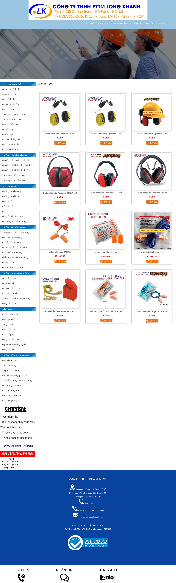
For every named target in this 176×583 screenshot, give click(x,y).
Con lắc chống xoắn (11, 139)
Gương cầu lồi (8, 283)
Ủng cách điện (9, 99)
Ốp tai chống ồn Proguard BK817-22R (60, 193)
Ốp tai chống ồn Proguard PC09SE (106, 134)
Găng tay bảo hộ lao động (14, 247)
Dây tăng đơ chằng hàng (14, 221)
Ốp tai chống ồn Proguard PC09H (60, 134)
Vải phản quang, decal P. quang (17, 380)
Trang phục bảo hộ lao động (15, 232)
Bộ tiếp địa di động (11, 104)
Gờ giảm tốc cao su (11, 288)
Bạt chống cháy (9, 400)
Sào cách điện (9, 94)
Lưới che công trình (11, 395)
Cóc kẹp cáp (8, 206)
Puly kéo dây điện (10, 124)
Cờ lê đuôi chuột (10, 314)
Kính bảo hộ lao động (12, 252)
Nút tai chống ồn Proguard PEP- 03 (106, 311)
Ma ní (4, 211)
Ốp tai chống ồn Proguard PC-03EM (106, 193)
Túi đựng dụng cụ (10, 365)
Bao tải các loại (9, 360)
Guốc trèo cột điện (11, 144)
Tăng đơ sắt (8, 324)
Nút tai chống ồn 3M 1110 (60, 252)
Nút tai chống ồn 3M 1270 (152, 252)
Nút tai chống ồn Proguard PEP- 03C (152, 312)
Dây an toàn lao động (12, 267)
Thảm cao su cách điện (13, 114)
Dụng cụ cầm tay (10, 339)
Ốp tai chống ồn (9, 262)
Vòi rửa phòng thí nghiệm (14, 180)
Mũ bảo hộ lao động (11, 242)
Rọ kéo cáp (7, 134)
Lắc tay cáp (7, 201)
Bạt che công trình (11, 390)
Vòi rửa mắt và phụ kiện (13, 175)
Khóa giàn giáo (9, 319)
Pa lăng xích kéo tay (11, 191)
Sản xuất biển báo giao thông (16, 298)
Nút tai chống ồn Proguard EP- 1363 (60, 311)
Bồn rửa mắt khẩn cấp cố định (16, 165)
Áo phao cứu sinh (10, 370)
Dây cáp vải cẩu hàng (12, 216)
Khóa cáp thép (9, 329)
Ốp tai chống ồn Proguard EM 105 (152, 193)
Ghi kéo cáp (8, 129)
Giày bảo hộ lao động (12, 237)
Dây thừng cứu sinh (11, 385)
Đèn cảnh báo (9, 278)
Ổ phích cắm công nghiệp (14, 344)
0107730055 (83, 525)
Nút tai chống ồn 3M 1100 (106, 252)
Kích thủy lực (8, 334)
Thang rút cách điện (12, 119)
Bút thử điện (8, 109)
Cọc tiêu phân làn (10, 293)
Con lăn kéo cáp (10, 149)
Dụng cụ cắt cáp (10, 349)
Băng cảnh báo (9, 303)
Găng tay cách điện (11, 89)
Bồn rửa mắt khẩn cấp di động (16, 170)
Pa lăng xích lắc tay (11, 196)
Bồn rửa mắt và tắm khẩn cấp (16, 160)
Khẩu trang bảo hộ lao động (15, 257)
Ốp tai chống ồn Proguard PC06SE (152, 134)
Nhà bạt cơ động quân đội (14, 375)
